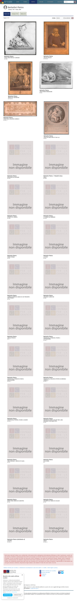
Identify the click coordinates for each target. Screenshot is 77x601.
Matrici (33, 1)
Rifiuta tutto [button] (17, 595)
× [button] (22, 575)
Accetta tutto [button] (7, 595)
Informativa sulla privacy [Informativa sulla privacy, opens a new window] (11, 592)
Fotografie (50, 1)
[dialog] (12, 586)
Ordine (53, 18)
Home (17, 1)
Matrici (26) (7, 14)
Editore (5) (23, 14)
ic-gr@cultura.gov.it (34, 588)
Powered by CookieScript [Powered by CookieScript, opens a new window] (12, 597)
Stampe (25, 1)
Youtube (42, 575)
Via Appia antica (61, 1)
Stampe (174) (15, 14)
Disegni (41, 1)
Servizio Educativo (45, 572)
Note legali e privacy (53, 567)
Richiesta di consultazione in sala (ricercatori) (30, 567)
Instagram (43, 574)
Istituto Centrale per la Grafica (11, 567)
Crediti (44, 567)
